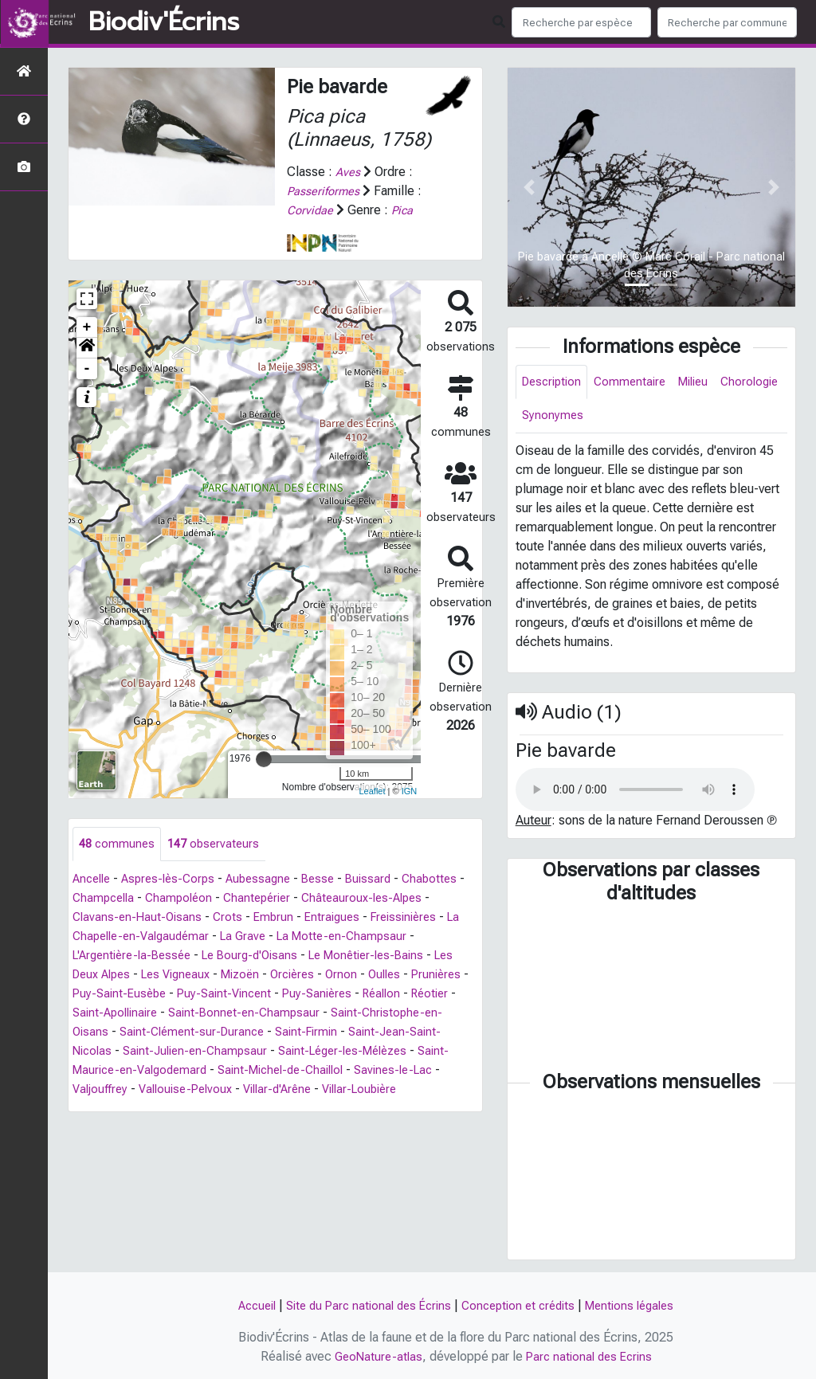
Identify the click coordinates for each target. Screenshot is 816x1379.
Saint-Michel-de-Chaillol (388, 1071)
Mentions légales (640, 1305)
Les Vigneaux (271, 975)
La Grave (353, 937)
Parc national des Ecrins (590, 1356)
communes (118, 844)
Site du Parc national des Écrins (363, 1305)
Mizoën (341, 975)
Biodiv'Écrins (163, 22)
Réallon (101, 1013)
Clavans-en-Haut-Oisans (204, 918)
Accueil (244, 1305)
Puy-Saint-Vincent (342, 994)
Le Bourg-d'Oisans (335, 956)
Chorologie (552, 418)
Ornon (449, 975)
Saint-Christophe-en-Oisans (150, 1032)
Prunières (145, 994)
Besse (333, 879)
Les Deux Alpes (179, 975)
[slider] (264, 758)
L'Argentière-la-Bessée (209, 956)
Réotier (153, 1013)
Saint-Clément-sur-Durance (314, 1032)
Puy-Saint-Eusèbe (231, 994)
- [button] (87, 368)
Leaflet (372, 791)
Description (554, 382)
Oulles (90, 994)
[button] (86, 347)
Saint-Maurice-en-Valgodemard (221, 1071)
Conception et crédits (522, 1305)
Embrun (344, 918)
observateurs (219, 844)
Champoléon (253, 899)
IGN (410, 791)
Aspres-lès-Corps (175, 879)
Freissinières (108, 937)
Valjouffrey (197, 1090)
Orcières (398, 975)
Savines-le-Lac (115, 1090)
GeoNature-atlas (375, 1356)
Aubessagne (270, 879)
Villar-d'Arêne (387, 1090)
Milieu (704, 382)
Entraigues (405, 918)
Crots (297, 918)
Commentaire (636, 382)
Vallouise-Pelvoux (288, 1090)
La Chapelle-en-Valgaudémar (236, 937)
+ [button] (87, 326)
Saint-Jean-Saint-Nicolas (142, 1052)
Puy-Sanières (440, 994)
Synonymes (627, 418)
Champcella (174, 899)
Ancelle (94, 879)
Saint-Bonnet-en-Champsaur (366, 1013)
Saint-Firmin (435, 1032)
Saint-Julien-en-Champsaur (299, 1052)
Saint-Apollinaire (231, 1013)
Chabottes (101, 899)
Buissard (386, 879)
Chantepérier (335, 899)
